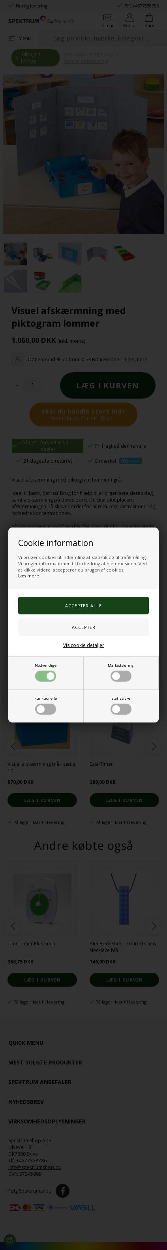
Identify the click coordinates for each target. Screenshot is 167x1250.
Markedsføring (121, 672)
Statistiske (121, 705)
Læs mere (28, 576)
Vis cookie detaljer (83, 645)
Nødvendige (45, 672)
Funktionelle (45, 705)
